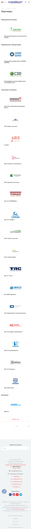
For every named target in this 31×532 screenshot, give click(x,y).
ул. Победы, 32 (16, 476)
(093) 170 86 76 (16, 466)
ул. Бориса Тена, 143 (16, 484)
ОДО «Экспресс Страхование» (12, 163)
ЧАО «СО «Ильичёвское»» (11, 350)
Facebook (10, 494)
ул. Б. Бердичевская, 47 (16, 479)
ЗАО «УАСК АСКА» (9, 388)
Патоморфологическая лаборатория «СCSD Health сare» (15, 82)
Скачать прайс (15, 524)
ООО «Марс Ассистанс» (10, 126)
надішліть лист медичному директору (15, 465)
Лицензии (15, 518)
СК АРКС (6, 145)
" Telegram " (20, 494)
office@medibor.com (16, 471)
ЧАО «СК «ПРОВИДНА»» (10, 201)
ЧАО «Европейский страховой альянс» (15, 313)
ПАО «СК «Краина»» (9, 369)
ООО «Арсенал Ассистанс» (11, 182)
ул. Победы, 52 (16, 486)
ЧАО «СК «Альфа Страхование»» (13, 331)
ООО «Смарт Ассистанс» (11, 238)
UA (5, 2)
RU (3, 2)
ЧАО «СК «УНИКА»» (9, 219)
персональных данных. (18, 509)
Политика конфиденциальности (15, 527)
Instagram (13, 494)
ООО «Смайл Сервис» (10, 257)
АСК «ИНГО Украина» (10, 294)
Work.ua (6, 411)
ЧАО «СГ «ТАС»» (8, 275)
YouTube (17, 494)
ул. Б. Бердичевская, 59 (16, 481)
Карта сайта (15, 521)
